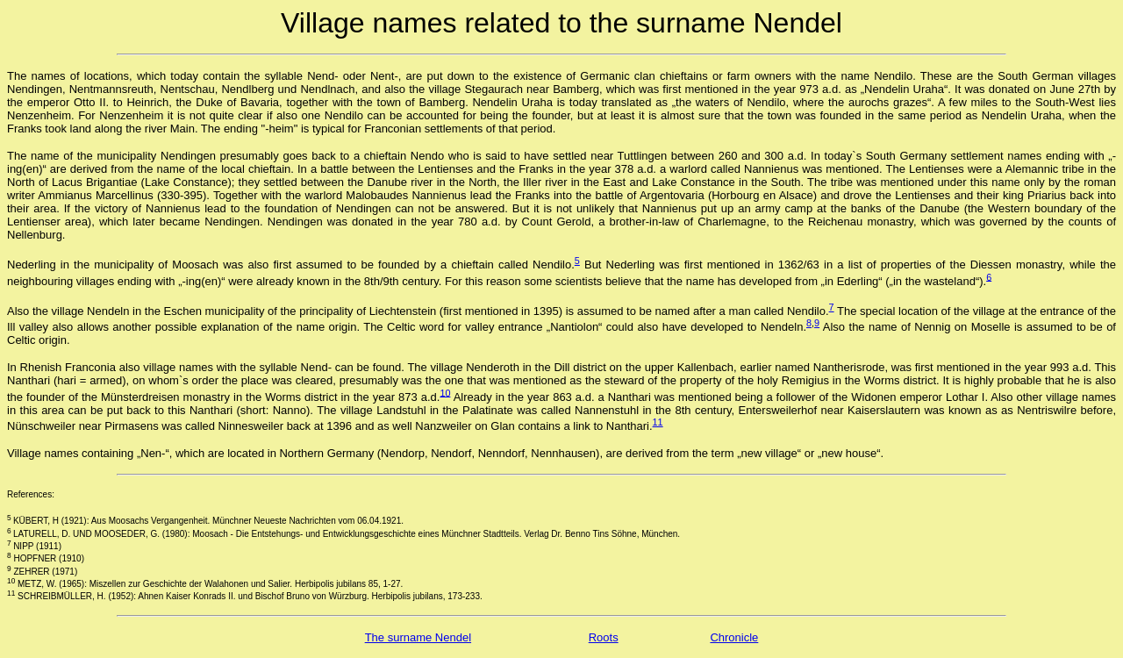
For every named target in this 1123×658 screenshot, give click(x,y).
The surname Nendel (418, 637)
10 (445, 392)
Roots (604, 637)
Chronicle (734, 637)
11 (658, 422)
